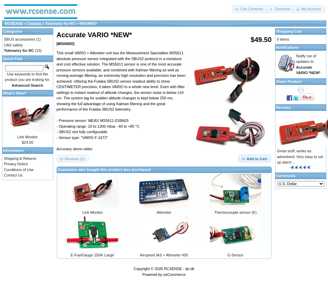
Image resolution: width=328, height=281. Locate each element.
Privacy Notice (16, 164)
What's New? (14, 93)
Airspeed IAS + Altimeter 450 (164, 255)
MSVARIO (88, 24)
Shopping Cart (289, 31)
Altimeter (164, 212)
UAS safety (13, 45)
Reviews (283, 108)
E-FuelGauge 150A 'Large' (93, 255)
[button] (249, 9)
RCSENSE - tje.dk (179, 269)
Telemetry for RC (60, 24)
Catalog (34, 24)
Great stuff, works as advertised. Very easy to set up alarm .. (300, 156)
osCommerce (174, 274)
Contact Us (13, 175)
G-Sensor (235, 255)
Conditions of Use (19, 170)
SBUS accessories (19, 39)
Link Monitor (92, 212)
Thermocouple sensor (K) (235, 212)
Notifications (287, 47)
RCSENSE (14, 24)
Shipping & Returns (20, 158)
